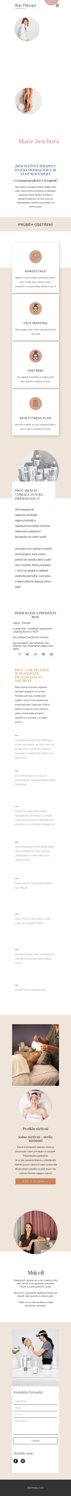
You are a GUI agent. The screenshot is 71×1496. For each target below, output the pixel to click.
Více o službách (35, 1181)
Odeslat (35, 1440)
